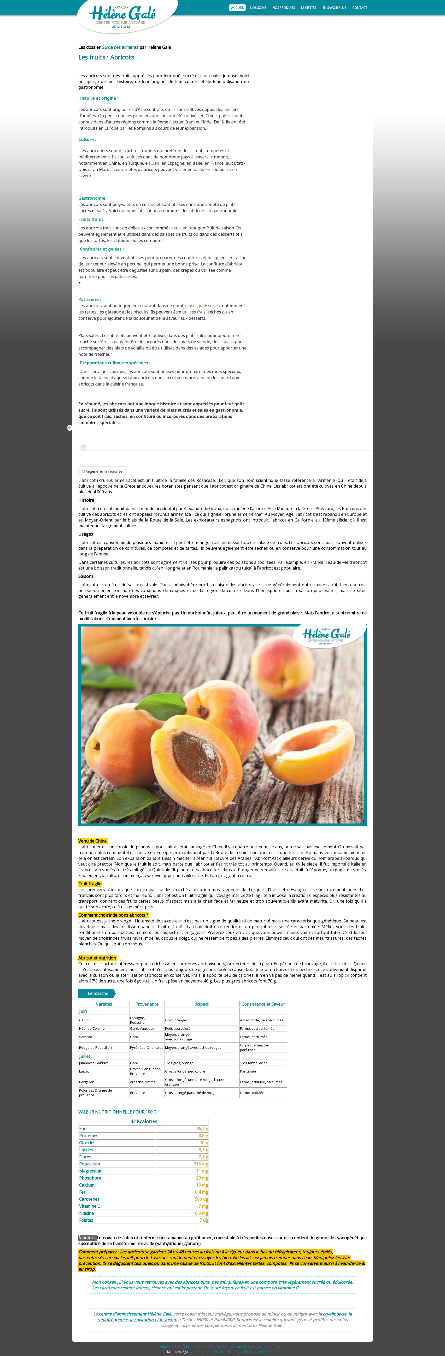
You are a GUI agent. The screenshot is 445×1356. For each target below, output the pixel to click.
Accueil (237, 7)
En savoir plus (334, 7)
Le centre (308, 7)
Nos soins (258, 7)
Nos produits (283, 7)
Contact (359, 7)
